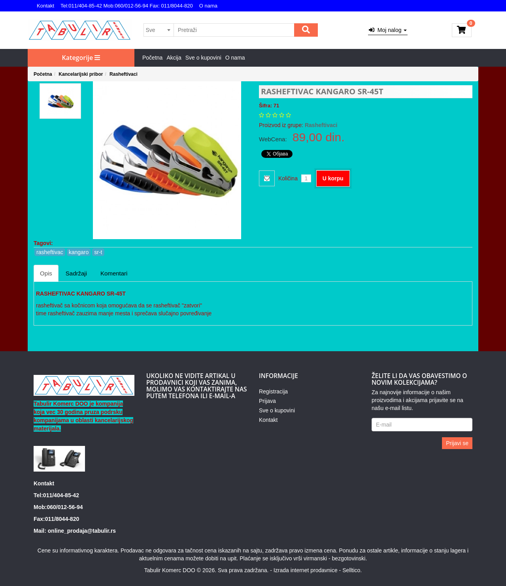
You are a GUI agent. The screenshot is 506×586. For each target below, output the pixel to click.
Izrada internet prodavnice (306, 570)
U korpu (333, 178)
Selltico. (352, 570)
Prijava (267, 401)
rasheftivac (49, 252)
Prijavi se (457, 443)
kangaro (79, 252)
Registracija (273, 391)
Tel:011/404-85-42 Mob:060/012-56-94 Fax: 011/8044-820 (126, 6)
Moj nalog (388, 30)
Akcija (173, 57)
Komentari (113, 273)
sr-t (98, 252)
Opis (46, 273)
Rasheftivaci (124, 74)
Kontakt (45, 6)
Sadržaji (76, 273)
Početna (152, 57)
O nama (208, 6)
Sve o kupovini (203, 57)
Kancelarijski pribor (81, 74)
